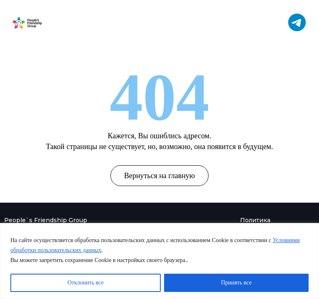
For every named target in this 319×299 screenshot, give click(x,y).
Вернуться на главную (159, 176)
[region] (159, 261)
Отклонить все (85, 282)
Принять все (236, 282)
